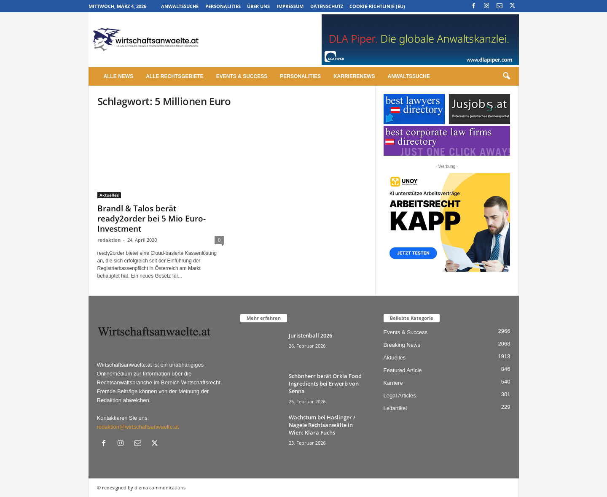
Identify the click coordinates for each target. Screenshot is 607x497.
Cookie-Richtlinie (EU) (377, 6)
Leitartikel (395, 408)
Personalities (223, 6)
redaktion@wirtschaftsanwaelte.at (138, 427)
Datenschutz (326, 6)
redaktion (109, 240)
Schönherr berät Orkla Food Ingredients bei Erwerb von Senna (325, 383)
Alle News (119, 76)
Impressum (290, 6)
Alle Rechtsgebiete (175, 76)
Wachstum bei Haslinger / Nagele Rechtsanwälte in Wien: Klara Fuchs (322, 424)
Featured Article (403, 370)
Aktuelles (109, 195)
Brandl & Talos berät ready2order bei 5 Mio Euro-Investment (151, 218)
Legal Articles (400, 395)
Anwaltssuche (180, 6)
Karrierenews (354, 76)
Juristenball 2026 (310, 335)
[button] (506, 76)
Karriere (393, 383)
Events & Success (241, 76)
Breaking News (402, 345)
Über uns (258, 6)
